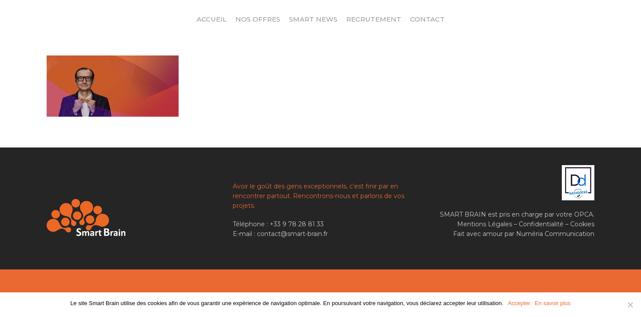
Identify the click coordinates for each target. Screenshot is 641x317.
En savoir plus (553, 303)
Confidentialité (541, 224)
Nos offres (257, 19)
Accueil (212, 19)
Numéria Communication (555, 234)
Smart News (313, 19)
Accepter (519, 303)
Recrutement (373, 19)
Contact (427, 19)
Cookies (582, 224)
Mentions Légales (484, 224)
